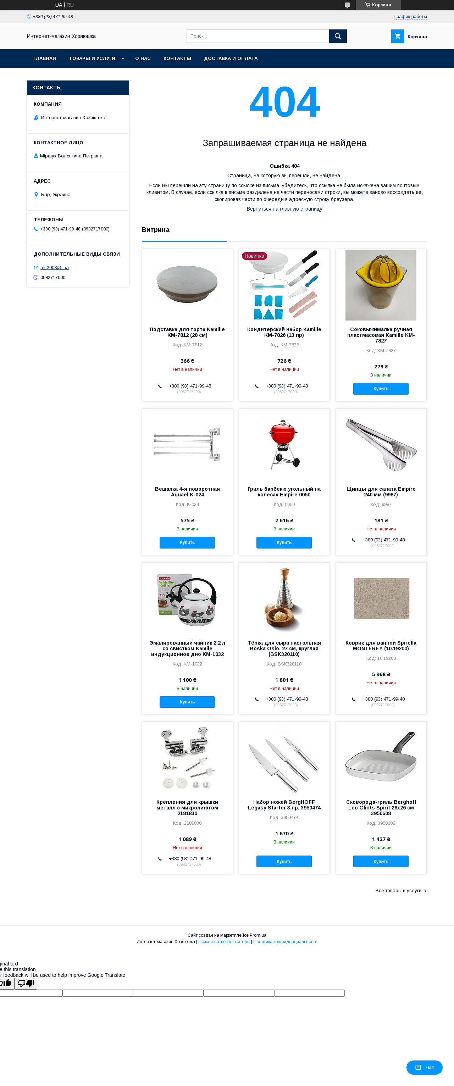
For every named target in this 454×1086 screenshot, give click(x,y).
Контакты (177, 58)
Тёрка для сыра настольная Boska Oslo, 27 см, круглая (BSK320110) (284, 648)
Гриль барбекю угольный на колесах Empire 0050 (284, 491)
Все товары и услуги (398, 890)
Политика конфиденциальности (285, 941)
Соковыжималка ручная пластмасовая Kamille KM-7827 (381, 335)
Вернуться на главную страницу (284, 209)
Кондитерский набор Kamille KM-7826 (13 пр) (284, 332)
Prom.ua (258, 935)
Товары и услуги (92, 58)
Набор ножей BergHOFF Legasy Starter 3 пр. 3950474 (284, 805)
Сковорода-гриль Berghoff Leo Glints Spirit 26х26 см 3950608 (381, 807)
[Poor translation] (26, 984)
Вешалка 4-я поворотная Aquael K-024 (187, 491)
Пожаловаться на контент (224, 941)
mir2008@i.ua (54, 267)
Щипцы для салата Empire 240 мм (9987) (381, 491)
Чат (424, 1067)
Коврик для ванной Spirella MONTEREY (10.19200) (380, 645)
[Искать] (338, 36)
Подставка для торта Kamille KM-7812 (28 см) (187, 332)
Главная (44, 58)
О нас (143, 58)
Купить (381, 388)
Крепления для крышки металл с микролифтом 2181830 (187, 807)
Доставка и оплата (231, 58)
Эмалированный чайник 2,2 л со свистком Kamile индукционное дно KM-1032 (187, 648)
